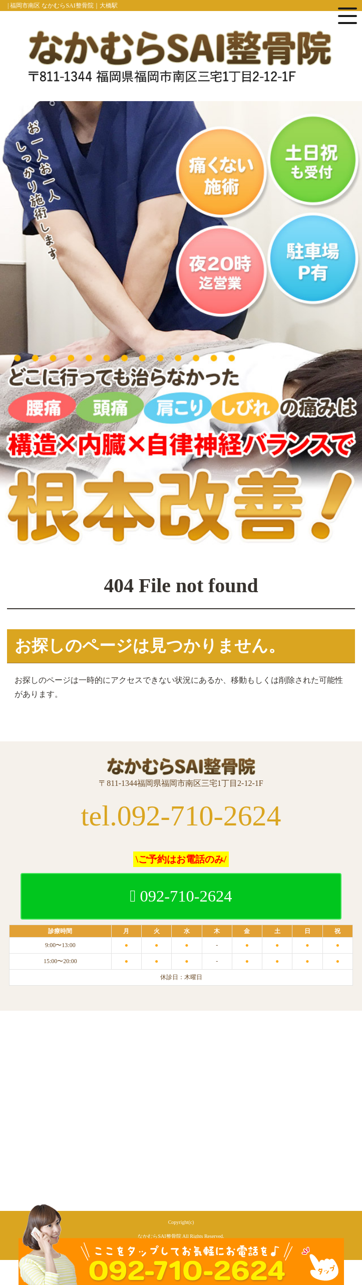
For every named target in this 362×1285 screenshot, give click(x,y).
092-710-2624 (181, 896)
